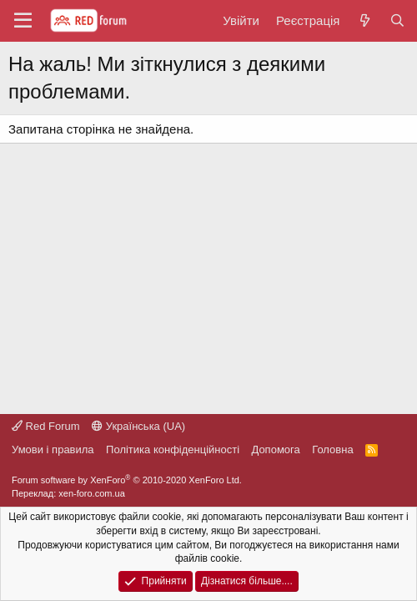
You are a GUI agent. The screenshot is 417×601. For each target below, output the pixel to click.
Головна (332, 449)
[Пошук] (397, 20)
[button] (23, 21)
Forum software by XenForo (127, 480)
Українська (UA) (138, 426)
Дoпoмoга (276, 449)
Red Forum (46, 426)
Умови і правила (53, 449)
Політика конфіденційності (172, 449)
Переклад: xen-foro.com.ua (68, 493)
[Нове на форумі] (364, 20)
